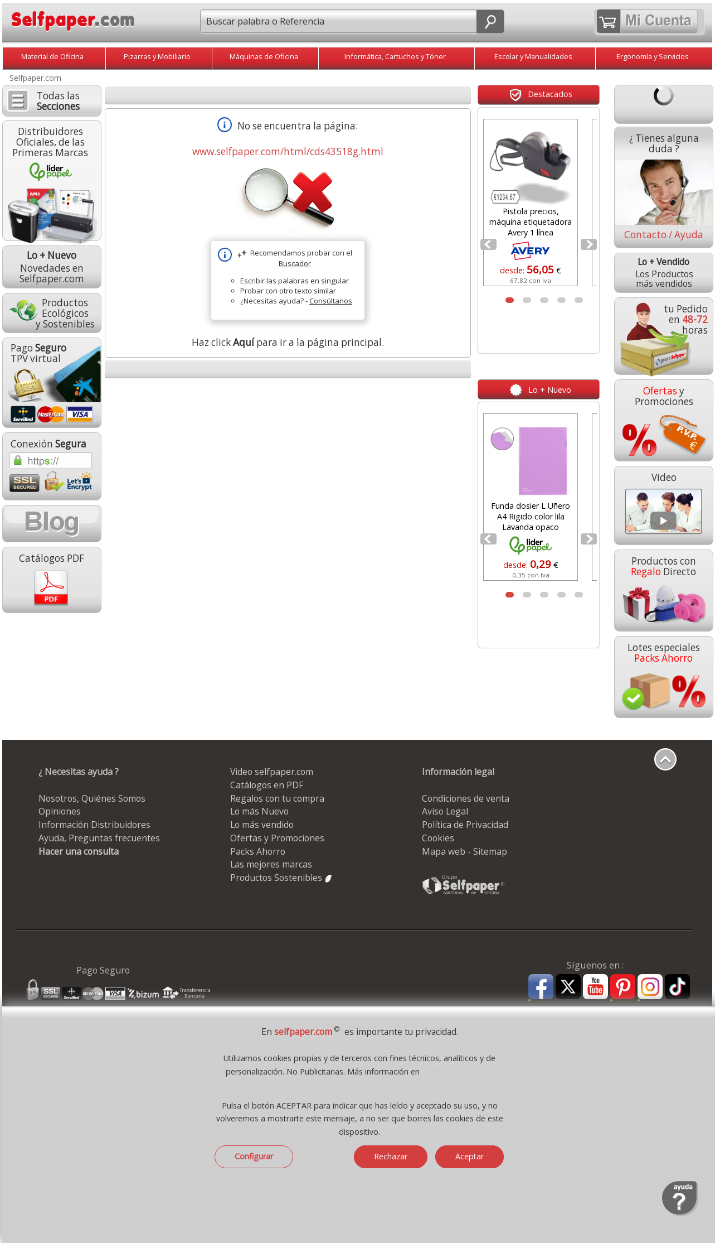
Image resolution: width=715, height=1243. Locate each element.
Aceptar (469, 1156)
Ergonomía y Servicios (652, 56)
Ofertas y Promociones (277, 838)
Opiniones (59, 811)
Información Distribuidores (94, 824)
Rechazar (390, 1156)
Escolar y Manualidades (533, 56)
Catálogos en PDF (266, 785)
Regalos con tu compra (277, 798)
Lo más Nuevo (259, 811)
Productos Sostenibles (281, 877)
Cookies (438, 838)
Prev (489, 248)
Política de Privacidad (465, 824)
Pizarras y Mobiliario (157, 56)
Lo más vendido (262, 824)
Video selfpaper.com (271, 771)
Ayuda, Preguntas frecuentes (99, 838)
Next (590, 248)
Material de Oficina (52, 56)
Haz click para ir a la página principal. (288, 342)
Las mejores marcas (271, 864)
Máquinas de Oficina (264, 56)
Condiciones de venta (465, 798)
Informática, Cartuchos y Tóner (395, 56)
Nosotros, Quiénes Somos (91, 798)
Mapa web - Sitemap (464, 851)
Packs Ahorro (257, 851)
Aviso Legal (445, 811)
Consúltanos (330, 301)
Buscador (295, 263)
